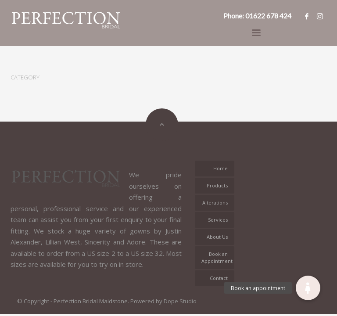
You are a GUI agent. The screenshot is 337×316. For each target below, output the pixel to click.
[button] (308, 288)
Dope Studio (180, 301)
